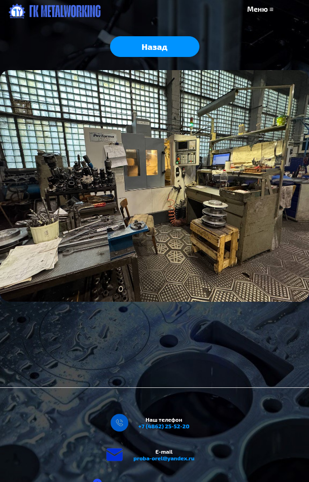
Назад (154, 46)
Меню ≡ (260, 9)
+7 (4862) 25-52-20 (163, 426)
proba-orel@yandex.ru (164, 458)
